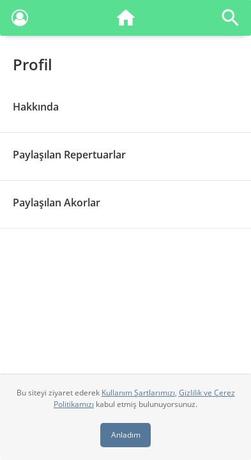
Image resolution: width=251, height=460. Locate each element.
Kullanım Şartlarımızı (138, 392)
